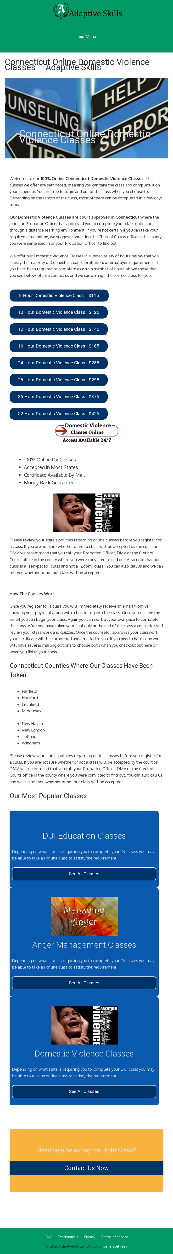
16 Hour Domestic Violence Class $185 (58, 346)
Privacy (89, 1237)
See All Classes (84, 874)
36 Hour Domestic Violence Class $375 (58, 396)
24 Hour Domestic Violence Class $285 (58, 363)
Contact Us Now (86, 1168)
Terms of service (114, 1237)
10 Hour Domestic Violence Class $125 (58, 312)
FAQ (48, 1237)
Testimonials (67, 1237)
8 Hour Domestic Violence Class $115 (59, 295)
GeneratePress (115, 1246)
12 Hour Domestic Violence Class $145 (58, 329)
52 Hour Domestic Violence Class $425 (58, 413)
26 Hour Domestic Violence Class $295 (58, 380)
